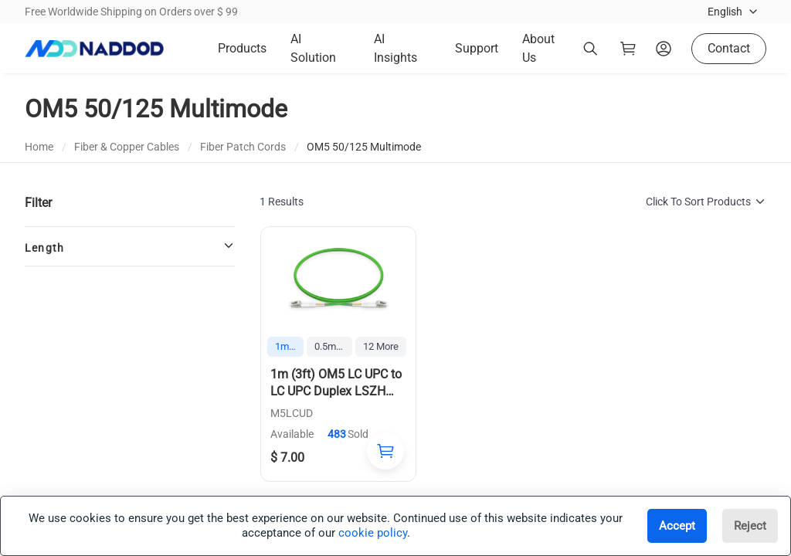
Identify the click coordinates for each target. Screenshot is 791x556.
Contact (729, 48)
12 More (381, 346)
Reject (750, 526)
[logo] (94, 48)
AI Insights (395, 48)
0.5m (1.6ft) (333, 346)
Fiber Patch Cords (243, 147)
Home (39, 147)
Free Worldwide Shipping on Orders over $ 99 (131, 11)
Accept (677, 526)
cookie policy (372, 533)
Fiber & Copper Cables (126, 147)
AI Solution (313, 48)
